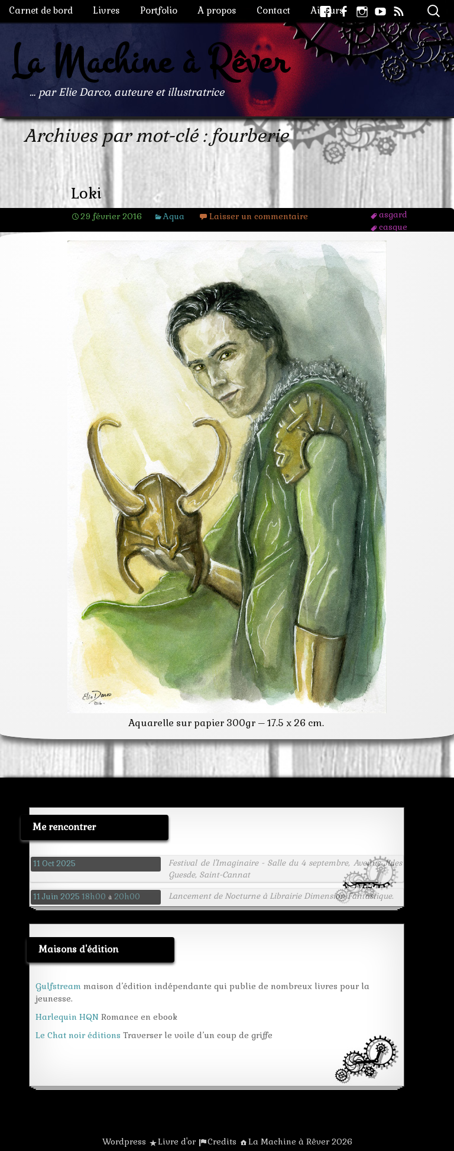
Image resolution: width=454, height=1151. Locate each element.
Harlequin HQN (67, 1017)
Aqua (173, 216)
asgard (393, 214)
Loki (86, 193)
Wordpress (124, 1141)
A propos (216, 10)
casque (393, 227)
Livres (106, 10)
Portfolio (158, 10)
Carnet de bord (41, 10)
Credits (221, 1141)
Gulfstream (58, 986)
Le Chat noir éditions (78, 1035)
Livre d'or (177, 1141)
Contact (273, 10)
